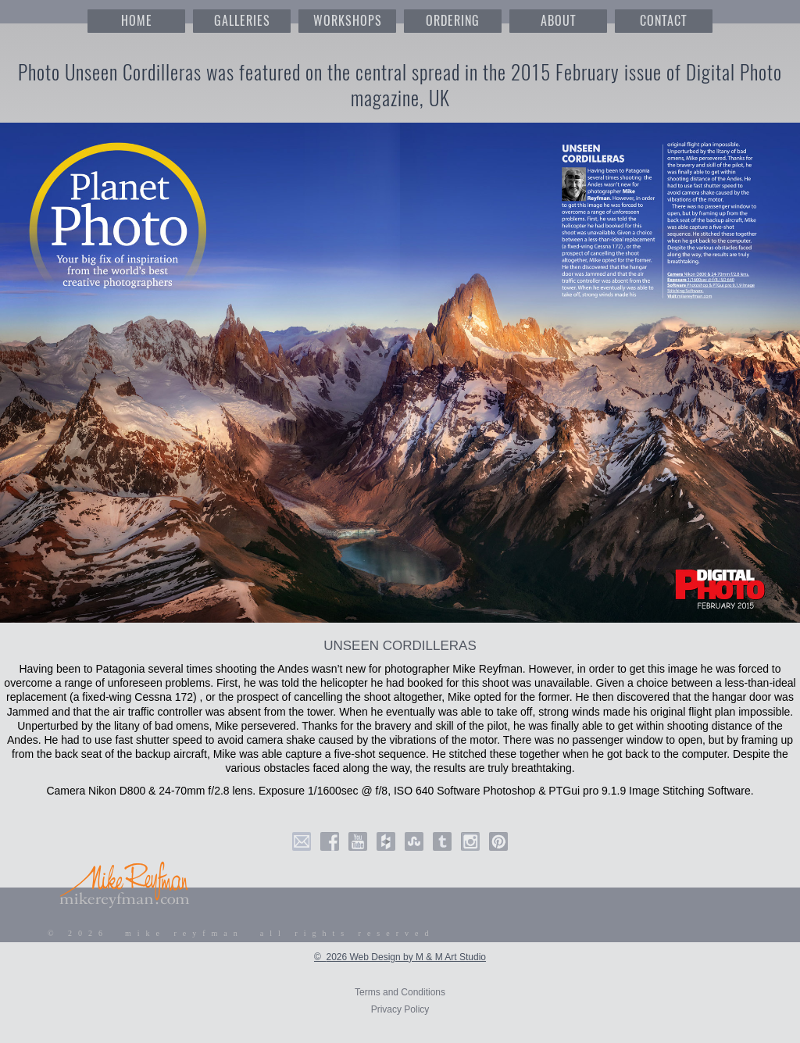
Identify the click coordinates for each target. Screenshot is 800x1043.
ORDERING (453, 21)
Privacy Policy (400, 1009)
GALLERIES (242, 21)
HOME (136, 21)
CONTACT (663, 21)
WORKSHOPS (347, 21)
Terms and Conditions (400, 992)
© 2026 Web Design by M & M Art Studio (400, 957)
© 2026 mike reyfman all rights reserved (241, 933)
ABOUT (558, 21)
